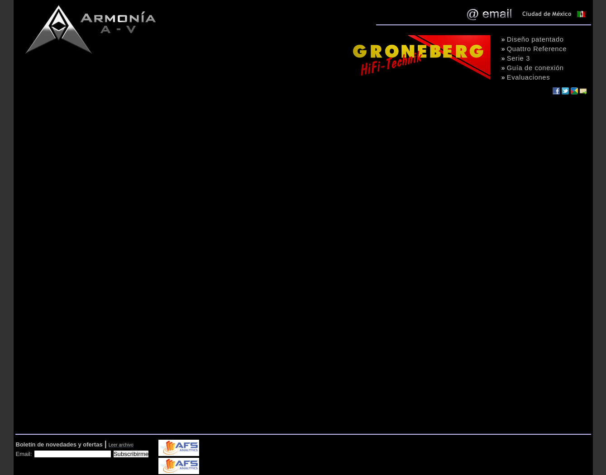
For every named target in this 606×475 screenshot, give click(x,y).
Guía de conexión (535, 67)
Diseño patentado (535, 39)
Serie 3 (518, 58)
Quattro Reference (537, 48)
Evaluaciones (528, 77)
